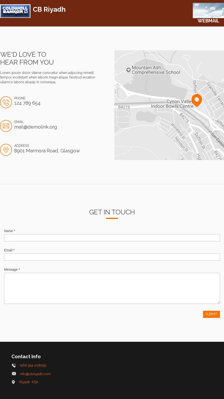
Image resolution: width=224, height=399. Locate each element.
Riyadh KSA (25, 382)
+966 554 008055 (29, 365)
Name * (9, 231)
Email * (9, 250)
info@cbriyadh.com (32, 374)
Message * (12, 269)
